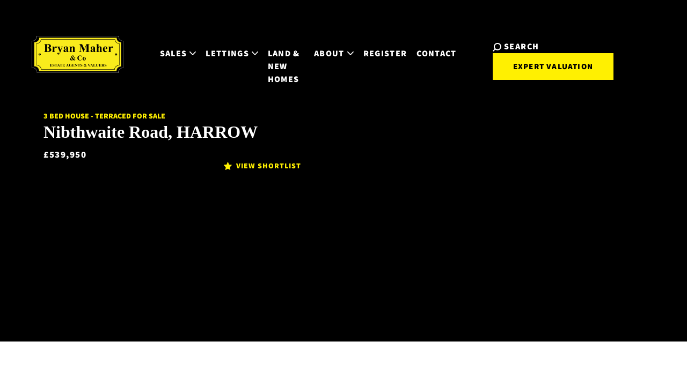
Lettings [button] (210, 43)
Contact (436, 43)
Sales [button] (156, 43)
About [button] (333, 43)
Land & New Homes (273, 50)
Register (384, 43)
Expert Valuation (542, 58)
